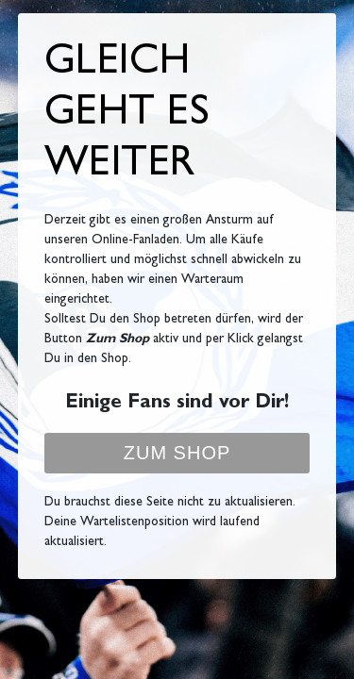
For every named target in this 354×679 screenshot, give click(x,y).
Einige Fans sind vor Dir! (177, 404)
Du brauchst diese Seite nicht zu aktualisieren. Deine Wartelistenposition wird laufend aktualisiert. (169, 522)
